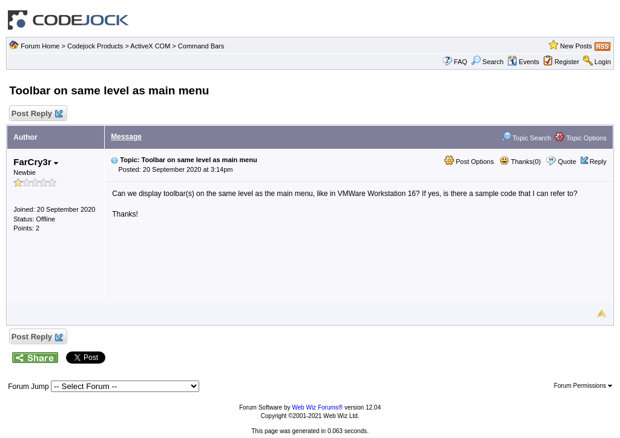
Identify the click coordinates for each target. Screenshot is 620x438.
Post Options (469, 161)
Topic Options (581, 138)
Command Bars (201, 46)
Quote (567, 161)
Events (523, 61)
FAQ (460, 61)
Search (487, 61)
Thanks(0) (520, 161)
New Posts (576, 46)
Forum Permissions (583, 385)
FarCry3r (35, 162)
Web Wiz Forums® (317, 407)
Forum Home (40, 46)
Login (603, 61)
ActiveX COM (150, 46)
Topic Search (526, 138)
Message (126, 136)
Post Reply (36, 114)
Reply (598, 161)
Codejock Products (95, 46)
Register (567, 61)
